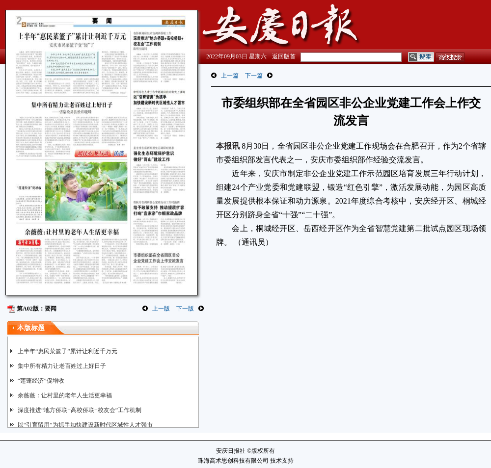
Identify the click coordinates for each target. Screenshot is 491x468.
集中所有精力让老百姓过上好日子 (62, 366)
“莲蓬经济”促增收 (41, 380)
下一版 (185, 308)
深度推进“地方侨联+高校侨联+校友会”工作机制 (79, 410)
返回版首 (284, 56)
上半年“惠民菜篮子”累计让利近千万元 (67, 351)
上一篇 (230, 75)
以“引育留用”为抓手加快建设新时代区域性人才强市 (85, 424)
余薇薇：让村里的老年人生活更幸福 (65, 395)
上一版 (161, 308)
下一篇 (254, 75)
